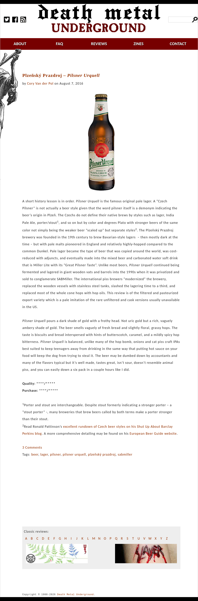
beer (34, 454)
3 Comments (32, 447)
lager (44, 454)
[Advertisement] (103, 61)
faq (59, 43)
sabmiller (125, 454)
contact (178, 43)
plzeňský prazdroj (102, 454)
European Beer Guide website (153, 433)
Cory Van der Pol (40, 83)
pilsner (55, 454)
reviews (99, 43)
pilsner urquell (74, 454)
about (20, 43)
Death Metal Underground (75, 594)
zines (138, 43)
